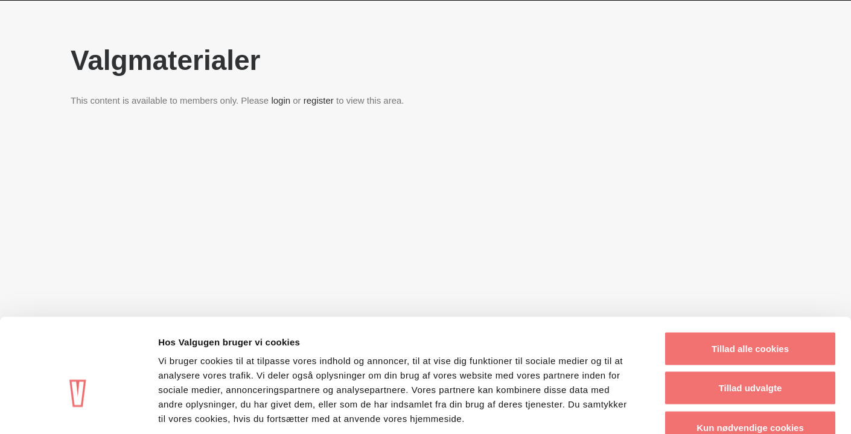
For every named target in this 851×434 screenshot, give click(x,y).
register (319, 100)
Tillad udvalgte (750, 315)
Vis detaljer (627, 410)
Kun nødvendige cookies (750, 355)
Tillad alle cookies (750, 276)
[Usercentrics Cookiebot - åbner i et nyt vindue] (78, 410)
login (280, 100)
